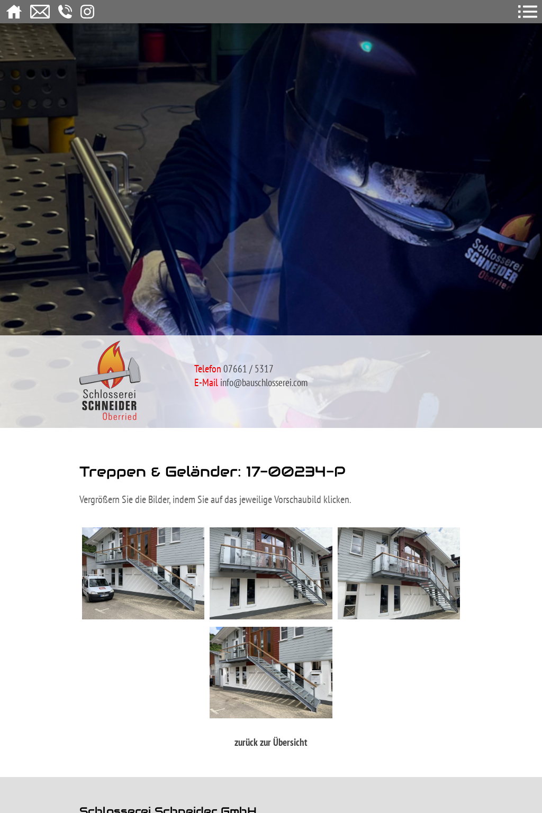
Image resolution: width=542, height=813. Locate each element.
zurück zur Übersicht (271, 742)
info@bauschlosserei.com (264, 382)
